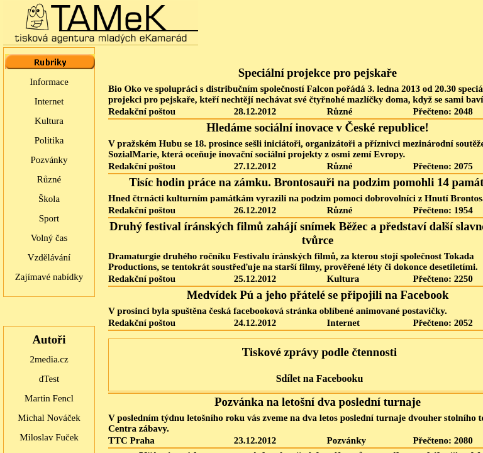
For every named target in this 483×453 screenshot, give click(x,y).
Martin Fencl (49, 398)
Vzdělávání (49, 257)
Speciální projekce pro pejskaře (317, 72)
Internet (49, 101)
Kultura (49, 121)
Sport (49, 218)
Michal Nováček (49, 418)
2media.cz (49, 359)
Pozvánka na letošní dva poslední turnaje (317, 401)
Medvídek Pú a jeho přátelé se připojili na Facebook (318, 294)
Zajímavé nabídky (49, 277)
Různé (49, 179)
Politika (49, 140)
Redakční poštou (141, 111)
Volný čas (49, 238)
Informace (49, 82)
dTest (49, 379)
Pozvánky (48, 160)
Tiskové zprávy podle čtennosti (319, 352)
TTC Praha (131, 440)
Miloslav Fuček (49, 437)
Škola (49, 199)
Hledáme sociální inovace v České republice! (317, 127)
